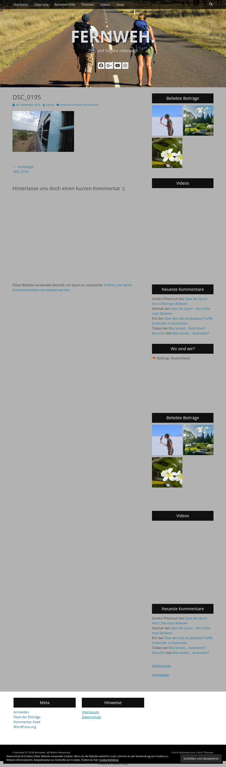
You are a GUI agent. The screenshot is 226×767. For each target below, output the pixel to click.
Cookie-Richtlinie (109, 760)
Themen (87, 4)
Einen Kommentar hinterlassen (79, 105)
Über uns (41, 4)
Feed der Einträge (27, 717)
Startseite (21, 4)
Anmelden (21, 712)
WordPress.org (25, 727)
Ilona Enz (159, 333)
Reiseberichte (64, 4)
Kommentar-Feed (27, 722)
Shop (120, 4)
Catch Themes (204, 753)
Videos (105, 4)
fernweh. (113, 36)
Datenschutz (161, 666)
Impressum (160, 675)
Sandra (50, 105)
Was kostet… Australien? (186, 328)
